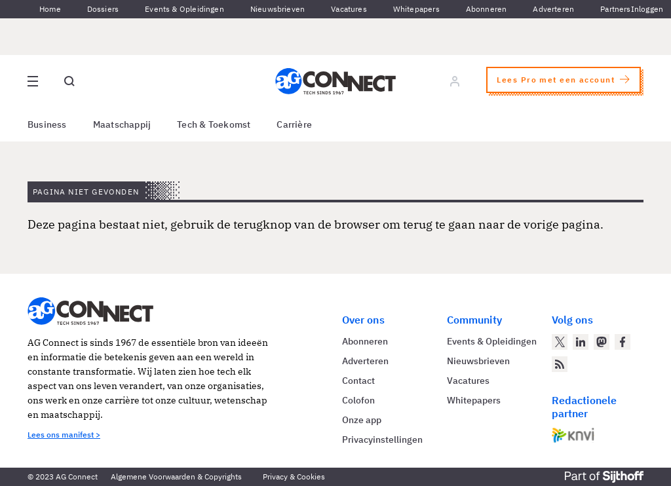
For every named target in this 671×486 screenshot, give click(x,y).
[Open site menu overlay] (33, 81)
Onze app (361, 420)
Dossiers (103, 9)
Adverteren (553, 9)
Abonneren (486, 9)
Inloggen (647, 9)
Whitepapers (416, 9)
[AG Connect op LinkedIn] (580, 342)
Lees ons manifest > (64, 434)
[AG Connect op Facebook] (622, 342)
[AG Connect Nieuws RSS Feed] (559, 364)
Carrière (294, 124)
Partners (615, 9)
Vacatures (349, 9)
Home (50, 9)
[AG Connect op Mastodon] (601, 342)
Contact (358, 380)
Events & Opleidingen (184, 9)
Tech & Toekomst (213, 124)
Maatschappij (122, 124)
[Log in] (455, 81)
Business (47, 124)
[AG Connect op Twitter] (559, 342)
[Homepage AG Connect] (335, 81)
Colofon (358, 400)
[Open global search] (69, 81)
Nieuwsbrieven (277, 9)
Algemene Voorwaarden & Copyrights (176, 476)
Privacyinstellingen (382, 439)
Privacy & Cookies (294, 476)
